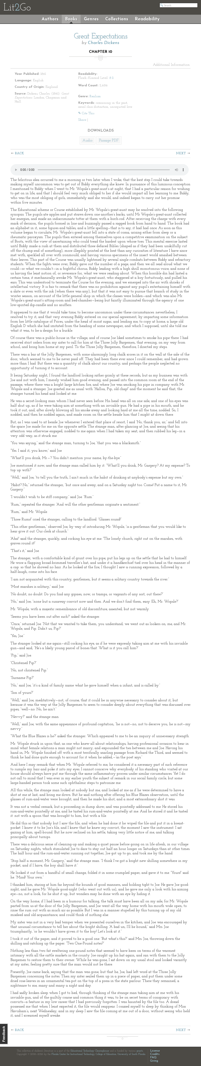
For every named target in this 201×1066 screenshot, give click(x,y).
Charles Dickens (103, 43)
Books (71, 19)
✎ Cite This (86, 113)
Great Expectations (100, 36)
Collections (116, 19)
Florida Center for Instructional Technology (73, 1054)
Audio (87, 141)
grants (140, 1051)
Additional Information (171, 65)
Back (19, 153)
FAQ (153, 1057)
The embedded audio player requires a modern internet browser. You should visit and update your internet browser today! (99, 169)
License (155, 1050)
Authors (50, 19)
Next (181, 153)
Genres (91, 19)
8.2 (111, 78)
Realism (95, 96)
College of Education (106, 1054)
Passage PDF (109, 141)
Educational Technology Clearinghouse (90, 1051)
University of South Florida (131, 1054)
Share (82, 120)
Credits (155, 1054)
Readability (147, 19)
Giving (154, 1060)
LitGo (17, 8)
